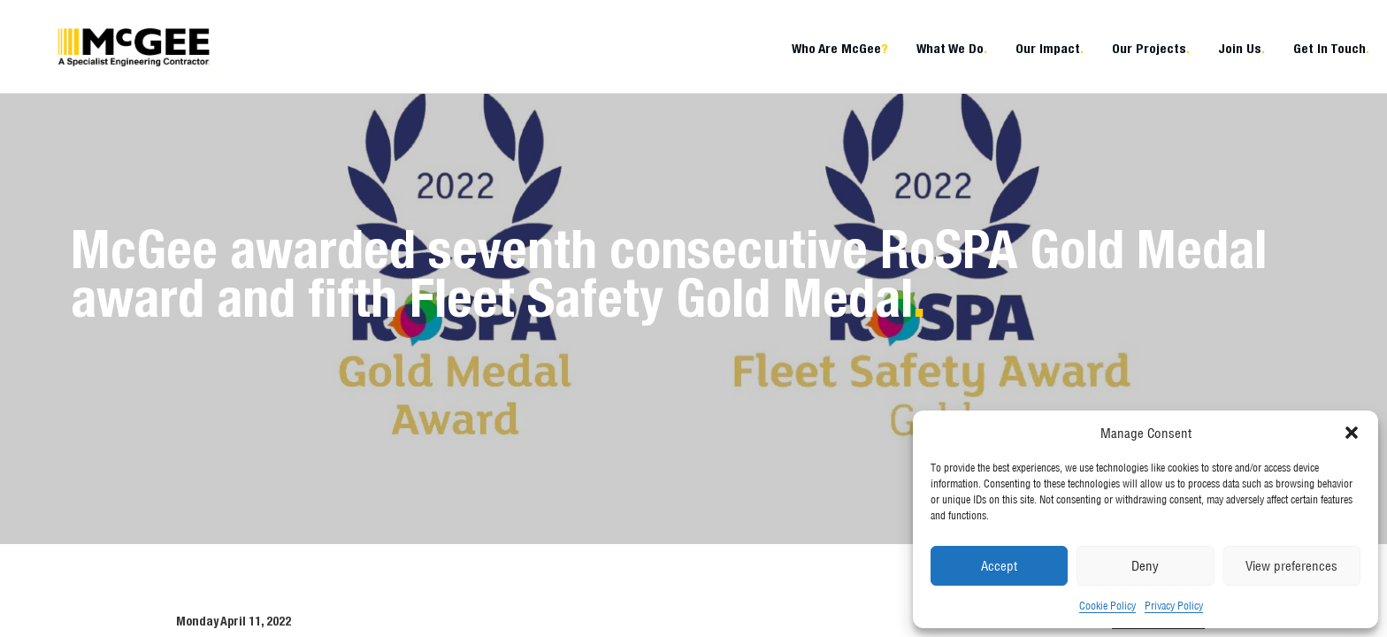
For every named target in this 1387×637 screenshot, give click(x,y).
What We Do (951, 48)
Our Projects (1151, 48)
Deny (1145, 565)
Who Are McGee (840, 48)
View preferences (1291, 565)
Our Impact (1049, 48)
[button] (1351, 432)
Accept (999, 565)
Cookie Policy (1107, 605)
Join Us (1241, 48)
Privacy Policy (1174, 605)
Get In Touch (1331, 48)
